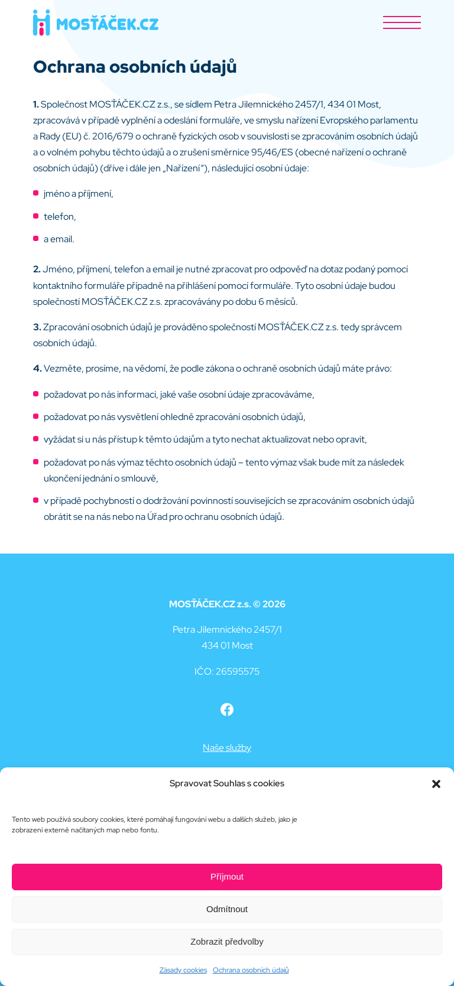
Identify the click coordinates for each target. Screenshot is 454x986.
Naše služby (227, 747)
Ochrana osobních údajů (251, 970)
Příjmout (227, 876)
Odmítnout (227, 909)
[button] (436, 784)
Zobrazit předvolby (226, 941)
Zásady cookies (183, 970)
